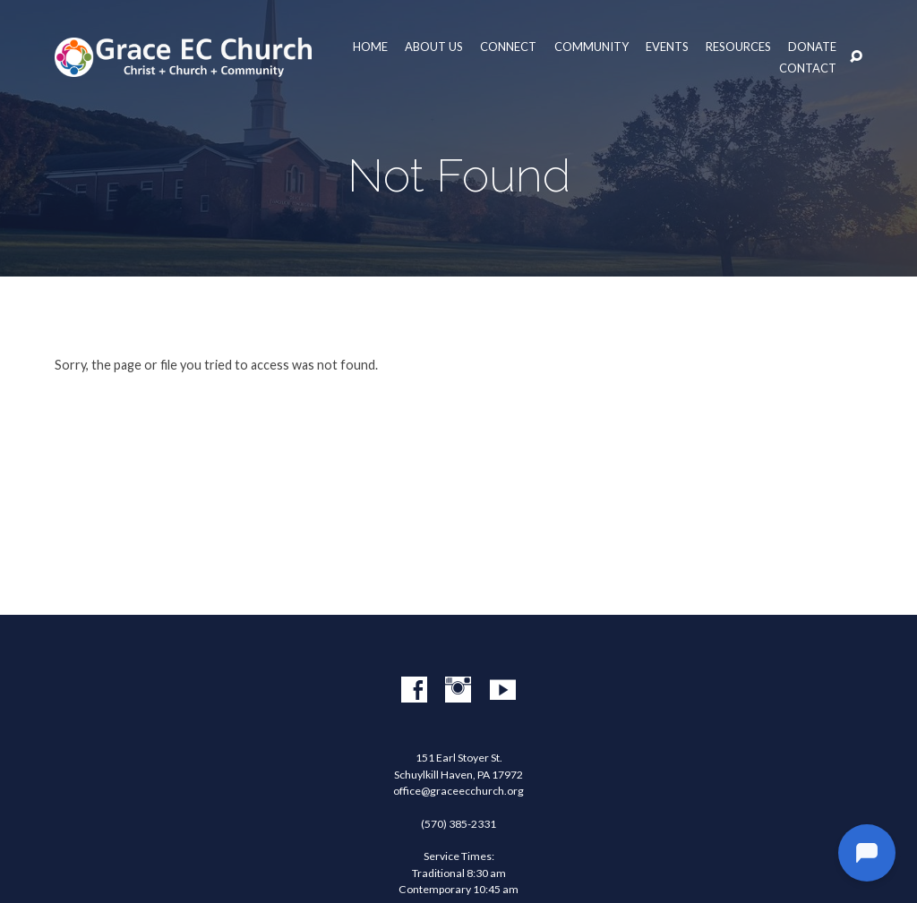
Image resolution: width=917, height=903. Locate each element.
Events (667, 47)
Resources (738, 47)
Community (591, 47)
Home (370, 47)
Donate (812, 47)
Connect (508, 47)
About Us (434, 47)
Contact (807, 68)
